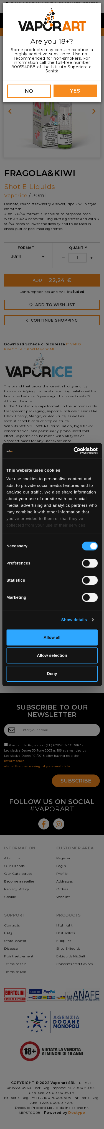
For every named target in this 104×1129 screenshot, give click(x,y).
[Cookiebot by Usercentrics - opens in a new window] (74, 450)
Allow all (52, 637)
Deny (52, 673)
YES (75, 91)
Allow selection (52, 655)
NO (29, 91)
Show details (74, 619)
